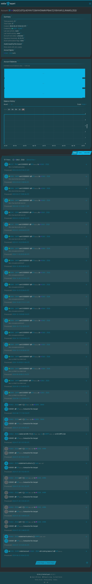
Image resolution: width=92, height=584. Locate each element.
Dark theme (57, 577)
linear (84, 104)
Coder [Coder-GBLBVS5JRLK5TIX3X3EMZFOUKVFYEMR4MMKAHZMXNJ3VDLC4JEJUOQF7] (28, 449)
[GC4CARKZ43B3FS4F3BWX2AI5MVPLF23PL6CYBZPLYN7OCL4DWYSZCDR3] (13, 212)
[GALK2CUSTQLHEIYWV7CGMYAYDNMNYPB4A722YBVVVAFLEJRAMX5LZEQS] (8, 53)
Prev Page (41, 563)
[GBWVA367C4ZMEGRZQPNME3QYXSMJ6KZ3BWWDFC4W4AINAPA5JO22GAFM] (14, 176)
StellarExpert (8, 3)
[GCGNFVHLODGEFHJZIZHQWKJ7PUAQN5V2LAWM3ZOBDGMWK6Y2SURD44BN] (41, 449)
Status (55, 580)
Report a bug (47, 577)
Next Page (50, 563)
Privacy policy (48, 580)
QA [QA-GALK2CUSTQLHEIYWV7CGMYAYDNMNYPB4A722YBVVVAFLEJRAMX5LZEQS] (27, 405)
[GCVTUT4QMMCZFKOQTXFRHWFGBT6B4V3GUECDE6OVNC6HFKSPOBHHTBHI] (13, 164)
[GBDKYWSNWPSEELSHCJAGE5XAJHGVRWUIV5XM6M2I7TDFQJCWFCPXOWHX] (39, 405)
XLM (33, 164)
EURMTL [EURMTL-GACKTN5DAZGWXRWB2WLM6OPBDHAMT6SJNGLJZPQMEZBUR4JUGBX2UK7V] (49, 434)
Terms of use (39, 580)
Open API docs (35, 577)
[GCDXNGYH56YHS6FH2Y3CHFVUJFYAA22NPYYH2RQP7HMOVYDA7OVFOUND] (16, 28)
